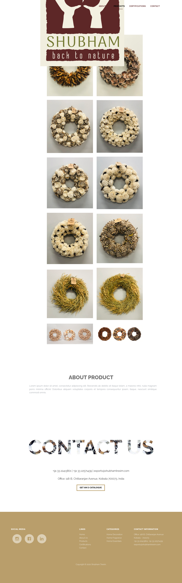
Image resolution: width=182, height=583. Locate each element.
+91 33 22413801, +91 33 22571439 (148, 541)
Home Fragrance (114, 538)
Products (119, 6)
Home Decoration (114, 534)
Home (91, 6)
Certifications (137, 6)
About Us (104, 6)
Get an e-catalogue (91, 488)
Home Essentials (114, 541)
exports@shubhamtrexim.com (147, 544)
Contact (155, 6)
